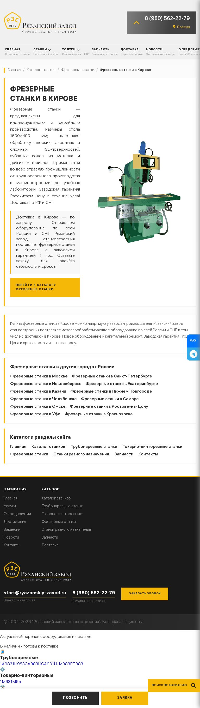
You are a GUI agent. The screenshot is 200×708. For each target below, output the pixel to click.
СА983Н (33, 664)
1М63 (5, 682)
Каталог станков (48, 447)
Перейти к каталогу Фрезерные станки (36, 287)
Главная (18, 447)
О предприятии (17, 514)
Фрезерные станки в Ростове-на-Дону (109, 407)
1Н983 (18, 664)
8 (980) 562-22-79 (167, 19)
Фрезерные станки (29, 454)
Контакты (148, 454)
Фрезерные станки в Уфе (35, 414)
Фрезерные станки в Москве (39, 376)
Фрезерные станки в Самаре (110, 399)
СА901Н (49, 664)
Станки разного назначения (81, 454)
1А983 (6, 664)
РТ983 (76, 664)
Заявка (125, 698)
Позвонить (75, 698)
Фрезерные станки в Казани (38, 391)
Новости (11, 538)
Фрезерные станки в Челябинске (43, 399)
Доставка (50, 546)
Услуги (10, 506)
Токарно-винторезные (61, 514)
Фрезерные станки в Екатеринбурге (122, 384)
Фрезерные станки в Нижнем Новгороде (111, 391)
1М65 (15, 682)
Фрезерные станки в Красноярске (99, 414)
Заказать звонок (145, 593)
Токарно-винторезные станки (152, 447)
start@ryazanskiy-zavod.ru (35, 593)
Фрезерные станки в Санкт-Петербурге (112, 376)
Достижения (15, 522)
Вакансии (12, 530)
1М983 (63, 664)
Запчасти (123, 454)
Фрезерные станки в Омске (38, 407)
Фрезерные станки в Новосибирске (46, 384)
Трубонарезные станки (94, 447)
